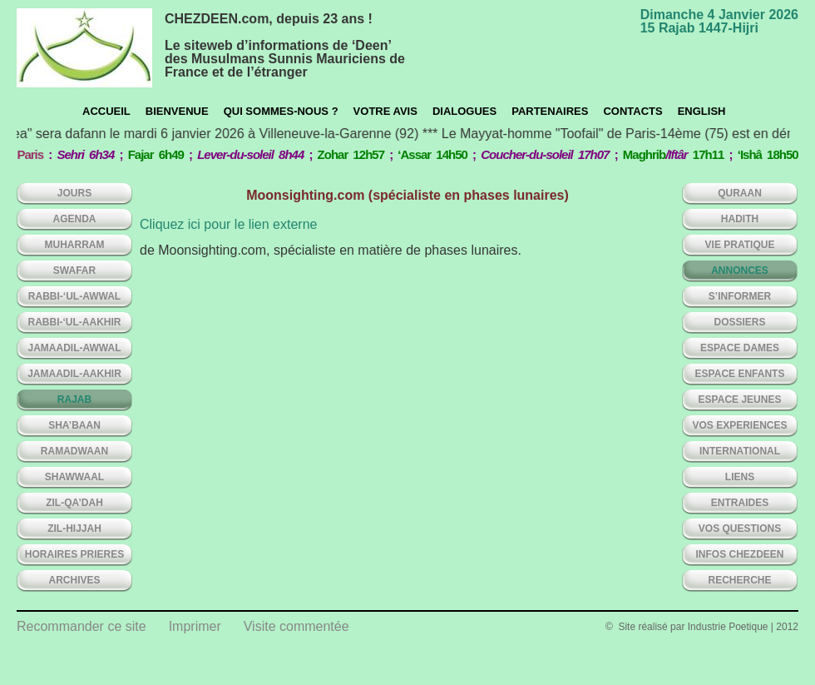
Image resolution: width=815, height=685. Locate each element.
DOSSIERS (739, 322)
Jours (74, 193)
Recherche (739, 580)
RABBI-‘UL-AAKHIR (74, 322)
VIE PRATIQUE (740, 245)
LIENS (739, 477)
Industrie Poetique (728, 627)
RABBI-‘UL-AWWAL (74, 296)
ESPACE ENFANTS (740, 374)
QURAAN (740, 193)
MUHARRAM (75, 245)
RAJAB (74, 399)
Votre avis (385, 111)
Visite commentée (296, 626)
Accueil (106, 111)
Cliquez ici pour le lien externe (228, 224)
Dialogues (464, 111)
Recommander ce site (81, 626)
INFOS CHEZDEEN (739, 554)
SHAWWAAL (74, 477)
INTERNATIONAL (739, 451)
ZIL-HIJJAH (74, 528)
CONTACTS (632, 111)
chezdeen (84, 47)
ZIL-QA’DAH (74, 503)
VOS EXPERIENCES (739, 425)
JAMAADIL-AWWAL (74, 348)
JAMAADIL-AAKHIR (74, 374)
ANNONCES (739, 270)
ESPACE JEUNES (740, 399)
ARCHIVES (74, 580)
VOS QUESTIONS (740, 528)
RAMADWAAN (74, 451)
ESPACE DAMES (739, 348)
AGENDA (74, 219)
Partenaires (549, 111)
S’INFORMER (740, 296)
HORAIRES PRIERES (74, 554)
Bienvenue (177, 111)
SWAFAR (74, 270)
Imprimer (195, 626)
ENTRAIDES (739, 503)
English (702, 111)
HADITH (739, 219)
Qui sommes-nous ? (281, 111)
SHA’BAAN (74, 425)
